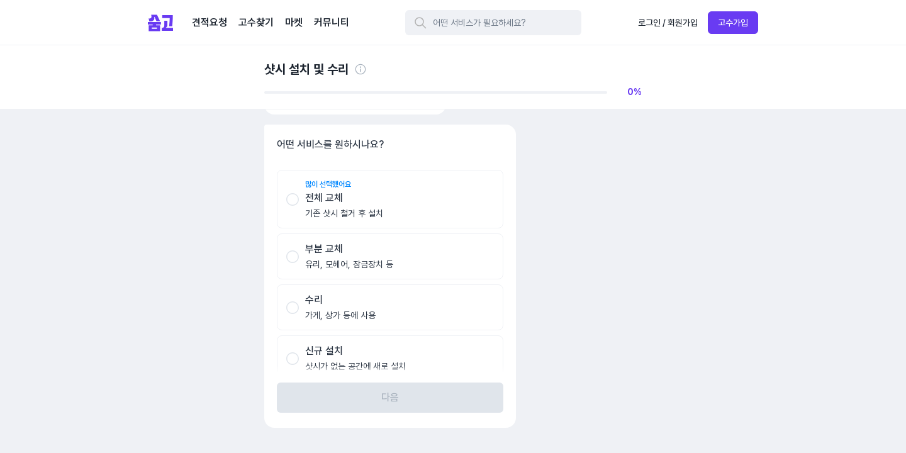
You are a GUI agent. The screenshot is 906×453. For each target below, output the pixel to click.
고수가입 (733, 23)
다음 (390, 397)
